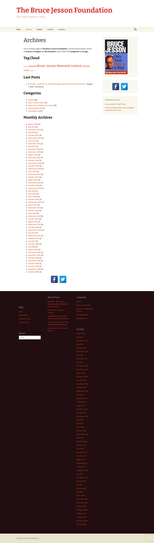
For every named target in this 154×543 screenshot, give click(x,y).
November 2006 (34, 252)
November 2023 (34, 129)
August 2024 (33, 124)
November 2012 (34, 224)
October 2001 (33, 266)
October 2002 (33, 263)
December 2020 (34, 149)
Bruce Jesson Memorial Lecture (40, 105)
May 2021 (31, 146)
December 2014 (34, 208)
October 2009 (33, 244)
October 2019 (33, 160)
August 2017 (33, 180)
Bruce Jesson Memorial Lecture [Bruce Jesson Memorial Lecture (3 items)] (59, 66)
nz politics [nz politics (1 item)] (32, 70)
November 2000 (34, 269)
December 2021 (34, 143)
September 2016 (34, 188)
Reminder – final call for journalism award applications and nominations (57, 84)
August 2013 (33, 221)
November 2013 (34, 216)
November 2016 (34, 182)
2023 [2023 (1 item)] (27, 66)
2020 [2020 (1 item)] (24, 66)
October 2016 (33, 185)
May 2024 (31, 127)
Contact (50, 29)
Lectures (61, 29)
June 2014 (32, 213)
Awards (39, 29)
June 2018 (32, 171)
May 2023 (31, 132)
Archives (29, 29)
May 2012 (31, 233)
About (19, 29)
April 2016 (32, 194)
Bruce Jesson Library (36, 102)
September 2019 (34, 163)
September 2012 (34, 230)
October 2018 (33, 166)
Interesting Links (35, 108)
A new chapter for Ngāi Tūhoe (115, 104)
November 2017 (34, 174)
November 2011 (34, 235)
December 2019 (34, 157)
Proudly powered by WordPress (28, 538)
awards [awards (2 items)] (33, 66)
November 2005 (34, 255)
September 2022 (34, 138)
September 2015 (34, 202)
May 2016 (31, 191)
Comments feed (24, 319)
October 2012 (33, 227)
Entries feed (23, 315)
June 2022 (32, 141)
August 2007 (33, 249)
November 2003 (34, 260)
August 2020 (33, 155)
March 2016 (32, 196)
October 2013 (33, 219)
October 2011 (33, 238)
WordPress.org (24, 322)
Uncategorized (34, 111)
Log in (21, 311)
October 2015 (33, 199)
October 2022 (33, 135)
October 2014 (33, 210)
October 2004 (33, 258)
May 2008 (31, 247)
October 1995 (33, 272)
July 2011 (31, 241)
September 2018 (34, 168)
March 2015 (32, 205)
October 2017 (33, 177)
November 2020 (34, 152)
